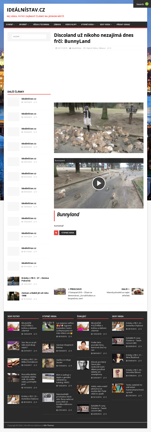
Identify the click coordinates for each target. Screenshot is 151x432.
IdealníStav (77, 48)
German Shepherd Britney (64, 346)
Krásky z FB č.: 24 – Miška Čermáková (30, 360)
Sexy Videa (105, 24)
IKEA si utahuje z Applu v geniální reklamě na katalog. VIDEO (63, 378)
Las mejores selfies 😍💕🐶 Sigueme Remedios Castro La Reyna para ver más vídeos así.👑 (65, 328)
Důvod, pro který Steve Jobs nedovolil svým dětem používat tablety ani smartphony (98, 368)
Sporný (23, 24)
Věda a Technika (41, 24)
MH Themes (49, 425)
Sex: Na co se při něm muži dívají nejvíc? (29, 345)
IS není (9, 24)
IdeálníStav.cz (29, 98)
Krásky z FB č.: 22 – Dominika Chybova (30, 397)
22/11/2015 (63, 48)
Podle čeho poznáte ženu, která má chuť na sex (98, 346)
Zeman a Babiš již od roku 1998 (35, 294)
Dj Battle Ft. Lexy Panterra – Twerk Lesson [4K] (98, 408)
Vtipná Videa (67, 232)
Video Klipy (71, 24)
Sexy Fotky (14, 316)
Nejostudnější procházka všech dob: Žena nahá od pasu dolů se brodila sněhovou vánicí (64, 400)
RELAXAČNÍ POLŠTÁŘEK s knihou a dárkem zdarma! (29, 327)
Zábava (57, 24)
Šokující (81, 316)
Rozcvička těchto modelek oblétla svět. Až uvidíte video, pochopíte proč (29, 379)
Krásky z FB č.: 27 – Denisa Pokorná (35, 279)
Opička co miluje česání (63, 361)
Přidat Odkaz (123, 24)
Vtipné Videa (87, 24)
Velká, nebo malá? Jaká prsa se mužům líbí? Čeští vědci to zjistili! (99, 390)
